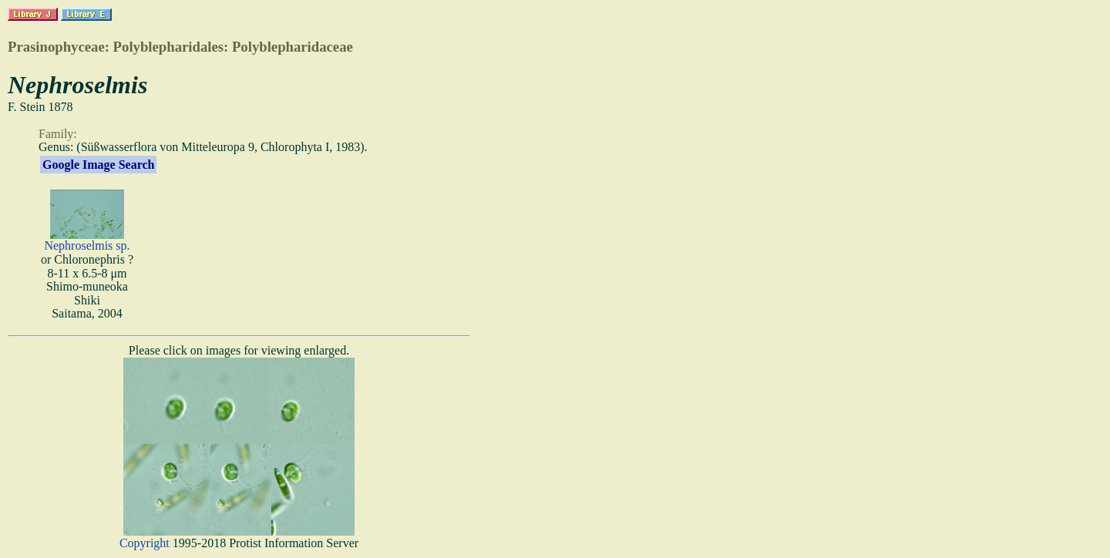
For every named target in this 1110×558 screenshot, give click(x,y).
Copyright (144, 543)
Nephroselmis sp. (87, 245)
